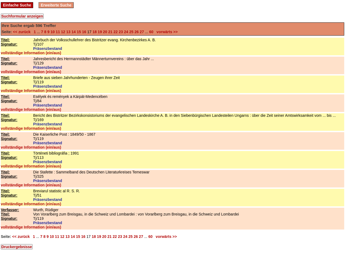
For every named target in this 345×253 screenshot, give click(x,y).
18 (94, 32)
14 (73, 32)
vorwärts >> (166, 32)
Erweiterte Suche (56, 5)
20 (105, 32)
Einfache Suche (17, 5)
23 (121, 32)
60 (151, 32)
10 (52, 32)
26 (136, 32)
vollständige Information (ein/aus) (31, 53)
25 (131, 32)
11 (58, 32)
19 (100, 32)
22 (115, 32)
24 (126, 32)
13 (68, 32)
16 (84, 32)
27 (142, 32)
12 (63, 32)
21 (110, 32)
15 (79, 32)
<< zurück (23, 32)
